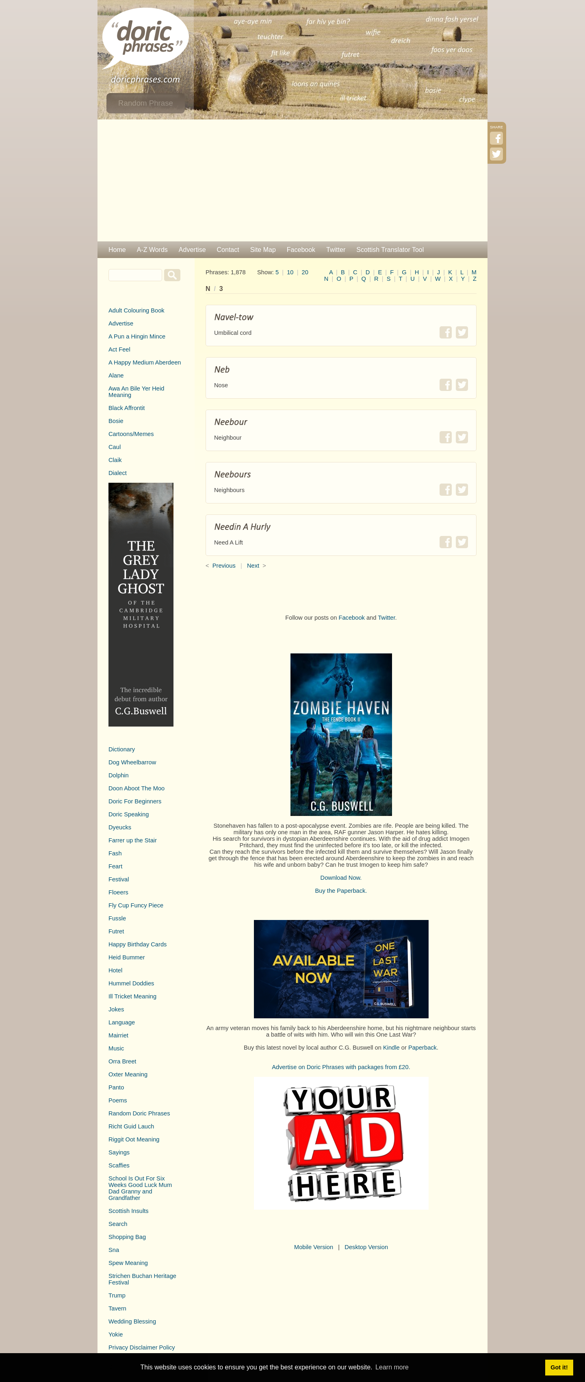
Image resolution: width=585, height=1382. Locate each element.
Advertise (192, 249)
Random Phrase (145, 103)
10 (290, 272)
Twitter (335, 249)
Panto (116, 1087)
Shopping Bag (127, 1237)
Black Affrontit (126, 408)
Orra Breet (122, 1061)
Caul (114, 447)
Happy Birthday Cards (137, 944)
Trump (117, 1295)
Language (121, 1022)
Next (253, 565)
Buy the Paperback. (341, 890)
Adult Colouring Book (136, 310)
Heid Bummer (126, 957)
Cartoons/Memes (131, 434)
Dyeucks (119, 827)
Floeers (118, 892)
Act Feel (119, 349)
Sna (113, 1250)
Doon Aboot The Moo (136, 788)
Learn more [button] (392, 1367)
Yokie (115, 1334)
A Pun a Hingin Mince (136, 336)
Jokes (116, 1009)
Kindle (391, 1047)
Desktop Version (366, 1247)
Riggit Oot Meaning (133, 1139)
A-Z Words (152, 249)
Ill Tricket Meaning (132, 996)
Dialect (117, 473)
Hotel (115, 970)
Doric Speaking (128, 814)
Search (117, 1224)
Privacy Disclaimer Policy (141, 1347)
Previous (224, 565)
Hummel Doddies (131, 983)
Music (116, 1048)
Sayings (119, 1152)
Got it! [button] (559, 1367)
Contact (228, 249)
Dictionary (121, 749)
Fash (115, 853)
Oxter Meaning (127, 1074)
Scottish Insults (128, 1211)
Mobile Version (313, 1247)
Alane (116, 375)
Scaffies (119, 1165)
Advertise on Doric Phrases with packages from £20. (341, 1067)
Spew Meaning (128, 1263)
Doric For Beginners (134, 801)
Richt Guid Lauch (131, 1126)
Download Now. (341, 877)
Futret (116, 931)
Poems (117, 1100)
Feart (115, 866)
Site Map (263, 249)
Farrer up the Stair (132, 840)
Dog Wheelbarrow (132, 762)
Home (117, 249)
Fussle (117, 918)
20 (305, 272)
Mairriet (118, 1035)
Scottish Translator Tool (390, 249)
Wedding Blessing (132, 1321)
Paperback (422, 1047)
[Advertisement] (293, 180)
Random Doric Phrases (139, 1113)
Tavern (117, 1308)
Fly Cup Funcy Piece (135, 905)
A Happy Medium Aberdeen (144, 362)
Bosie (116, 421)
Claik (115, 460)
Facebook (301, 249)
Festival (118, 879)
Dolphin (118, 775)
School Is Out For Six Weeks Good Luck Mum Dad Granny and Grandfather (140, 1188)
